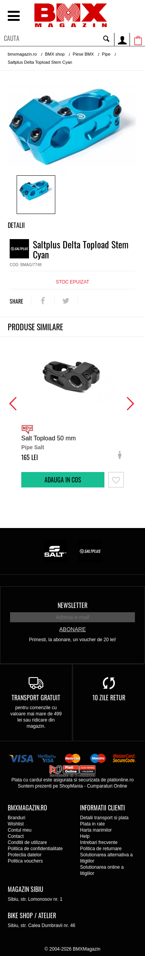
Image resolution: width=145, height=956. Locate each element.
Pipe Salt (32, 447)
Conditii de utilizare (27, 842)
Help (85, 836)
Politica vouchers (25, 861)
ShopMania (71, 786)
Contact (16, 836)
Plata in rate (92, 824)
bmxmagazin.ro (22, 54)
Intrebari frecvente (99, 842)
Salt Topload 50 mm (48, 438)
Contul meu (19, 830)
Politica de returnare (100, 848)
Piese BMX (83, 54)
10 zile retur (108, 697)
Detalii (16, 225)
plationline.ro (120, 780)
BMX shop (55, 54)
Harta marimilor (96, 830)
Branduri (16, 817)
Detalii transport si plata (104, 817)
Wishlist (16, 824)
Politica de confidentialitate (35, 848)
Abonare (72, 629)
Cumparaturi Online (107, 786)
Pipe (106, 54)
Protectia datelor (24, 855)
